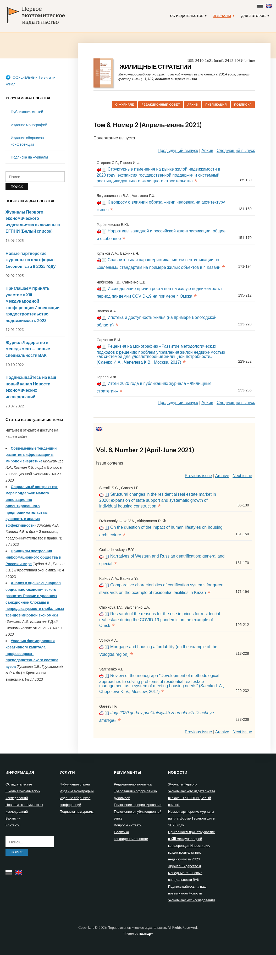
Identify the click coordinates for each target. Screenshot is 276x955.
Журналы (222, 16)
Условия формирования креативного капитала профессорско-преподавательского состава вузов (31, 654)
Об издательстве (186, 16)
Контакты (12, 825)
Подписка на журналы (29, 157)
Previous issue (198, 475)
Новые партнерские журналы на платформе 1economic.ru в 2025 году (30, 260)
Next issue (242, 475)
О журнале (124, 104)
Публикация (216, 104)
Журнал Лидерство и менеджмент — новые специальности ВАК (27, 349)
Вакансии (12, 818)
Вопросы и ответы (128, 825)
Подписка (243, 104)
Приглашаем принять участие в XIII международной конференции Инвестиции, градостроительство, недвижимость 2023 (191, 845)
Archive (222, 475)
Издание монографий (29, 125)
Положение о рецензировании (137, 805)
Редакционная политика (133, 784)
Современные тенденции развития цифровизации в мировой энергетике (31, 454)
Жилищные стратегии (155, 66)
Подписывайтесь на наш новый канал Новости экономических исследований (191, 893)
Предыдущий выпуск (178, 150)
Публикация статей (27, 112)
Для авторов (253, 16)
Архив (192, 104)
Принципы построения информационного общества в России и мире (33, 557)
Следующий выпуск (236, 150)
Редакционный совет (160, 104)
